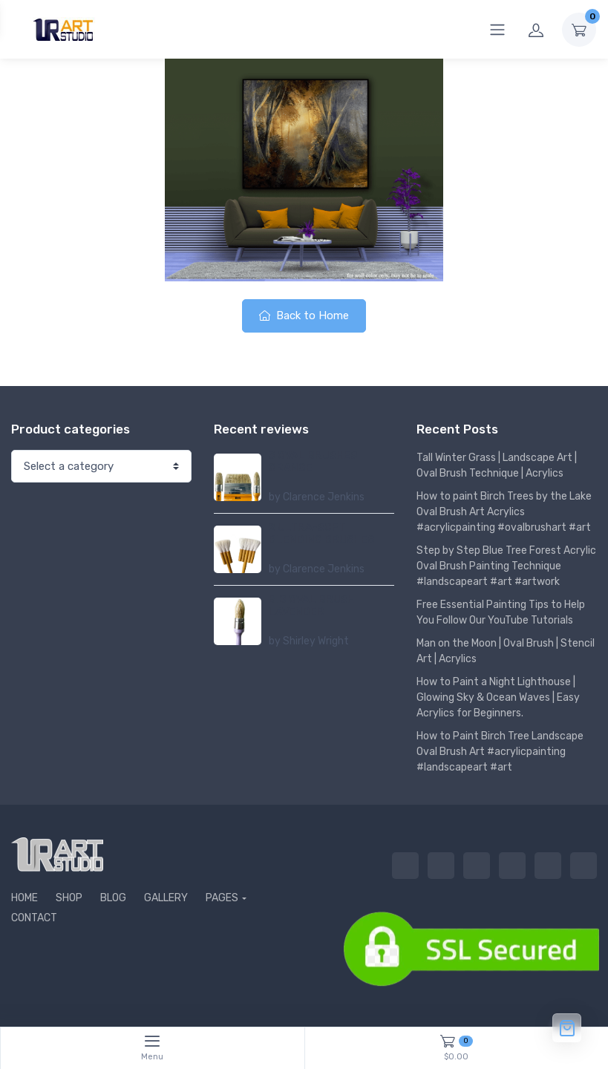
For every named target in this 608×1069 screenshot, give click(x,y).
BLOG (113, 898)
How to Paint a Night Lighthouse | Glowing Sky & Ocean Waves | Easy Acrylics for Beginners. (498, 697)
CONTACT (34, 918)
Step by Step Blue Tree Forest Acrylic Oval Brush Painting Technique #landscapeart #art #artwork (506, 566)
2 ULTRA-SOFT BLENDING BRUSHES (321, 533)
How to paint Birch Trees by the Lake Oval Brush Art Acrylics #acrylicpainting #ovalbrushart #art (504, 512)
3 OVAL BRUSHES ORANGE (313, 461)
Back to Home (304, 315)
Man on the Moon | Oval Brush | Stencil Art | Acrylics (505, 651)
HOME (24, 898)
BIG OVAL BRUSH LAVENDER (312, 605)
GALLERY (166, 898)
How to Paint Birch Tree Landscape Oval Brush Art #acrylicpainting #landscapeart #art (500, 752)
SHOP (69, 898)
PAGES (222, 898)
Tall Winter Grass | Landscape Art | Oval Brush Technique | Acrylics (496, 465)
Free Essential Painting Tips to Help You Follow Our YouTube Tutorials (500, 612)
